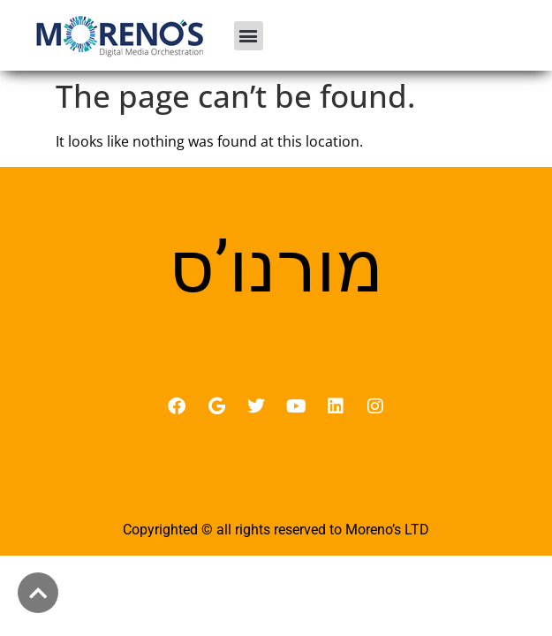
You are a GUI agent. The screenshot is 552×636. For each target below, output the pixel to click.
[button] (248, 35)
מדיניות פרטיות (276, 491)
